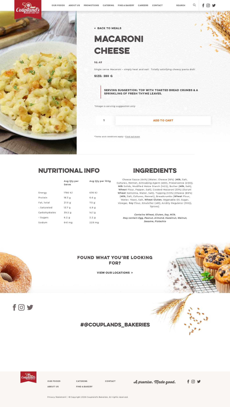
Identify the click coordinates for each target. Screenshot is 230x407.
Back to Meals (109, 28)
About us (74, 5)
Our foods (58, 5)
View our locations (113, 273)
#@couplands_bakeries (115, 325)
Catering (108, 5)
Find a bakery (126, 5)
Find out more (132, 136)
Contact (157, 5)
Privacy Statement (56, 397)
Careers (143, 5)
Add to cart (163, 120)
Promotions (91, 5)
